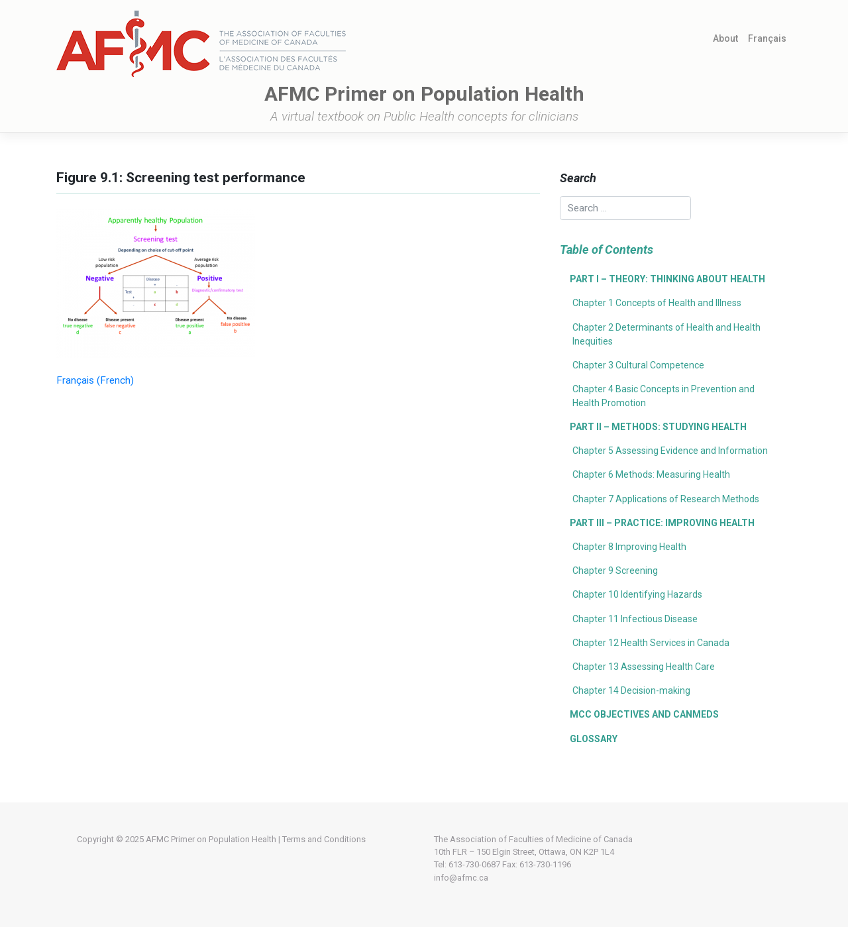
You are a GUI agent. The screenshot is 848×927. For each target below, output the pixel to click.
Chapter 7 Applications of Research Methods (665, 499)
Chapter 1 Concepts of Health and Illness (656, 303)
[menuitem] (767, 38)
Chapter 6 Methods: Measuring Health (651, 474)
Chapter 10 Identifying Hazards (637, 594)
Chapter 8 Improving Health (629, 546)
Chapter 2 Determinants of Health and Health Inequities (666, 334)
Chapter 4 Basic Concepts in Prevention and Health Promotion (663, 396)
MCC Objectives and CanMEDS (644, 714)
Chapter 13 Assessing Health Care (643, 666)
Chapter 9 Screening (615, 570)
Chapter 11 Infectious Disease (635, 619)
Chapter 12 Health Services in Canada (650, 642)
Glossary (593, 739)
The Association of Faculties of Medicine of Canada (533, 839)
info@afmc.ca (461, 878)
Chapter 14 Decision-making (631, 690)
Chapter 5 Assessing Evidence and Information (670, 450)
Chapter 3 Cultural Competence (638, 365)
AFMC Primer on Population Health (211, 839)
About (725, 38)
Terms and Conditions (324, 839)
